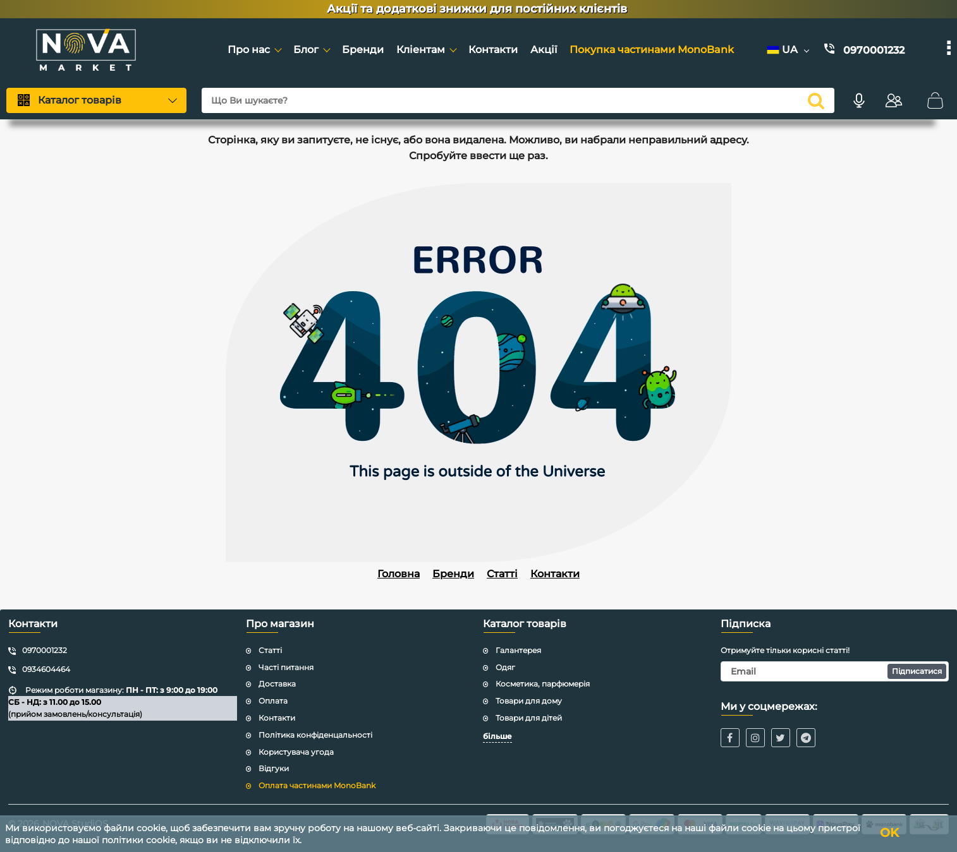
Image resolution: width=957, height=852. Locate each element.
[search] (816, 100)
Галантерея (518, 650)
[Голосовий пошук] (859, 100)
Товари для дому (529, 700)
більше (497, 736)
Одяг (505, 667)
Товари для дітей (529, 718)
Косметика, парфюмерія (543, 683)
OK (894, 834)
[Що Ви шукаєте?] (518, 100)
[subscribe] (835, 671)
